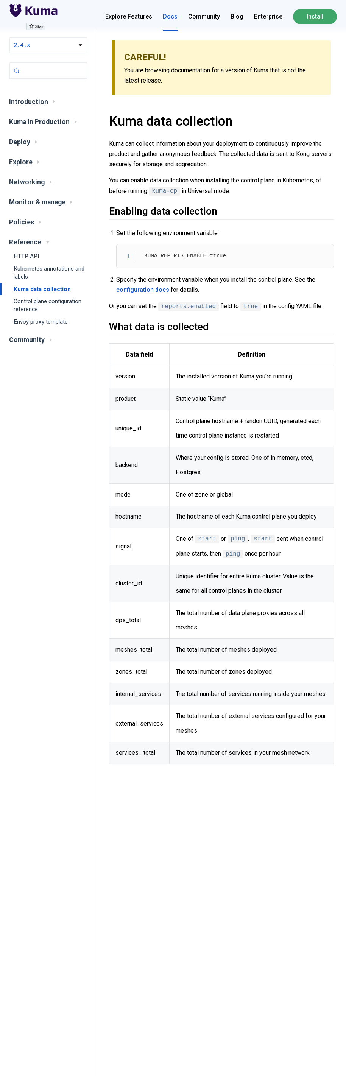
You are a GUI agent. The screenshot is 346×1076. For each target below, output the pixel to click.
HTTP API (26, 256)
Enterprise (268, 16)
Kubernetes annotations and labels (49, 272)
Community (204, 16)
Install (315, 16)
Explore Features (128, 16)
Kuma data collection (42, 289)
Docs (170, 16)
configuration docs (142, 289)
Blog (237, 16)
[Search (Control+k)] (48, 70)
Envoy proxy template (41, 321)
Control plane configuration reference (47, 305)
